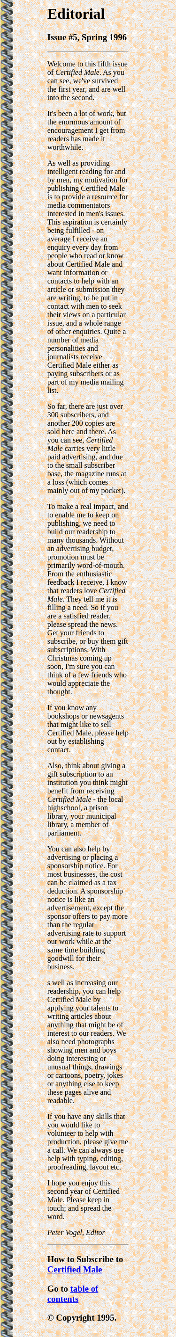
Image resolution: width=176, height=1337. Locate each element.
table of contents (73, 1294)
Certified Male (74, 1269)
